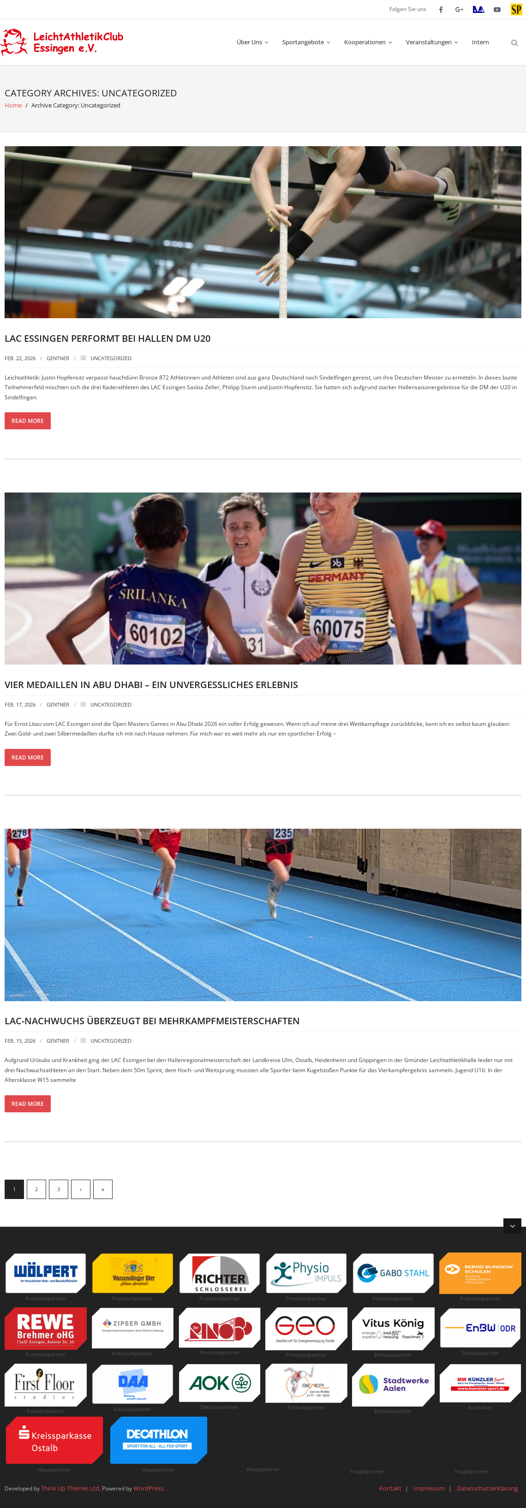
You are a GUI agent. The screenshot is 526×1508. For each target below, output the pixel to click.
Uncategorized (111, 358)
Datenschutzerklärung (487, 1488)
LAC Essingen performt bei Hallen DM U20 (107, 338)
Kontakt (390, 1488)
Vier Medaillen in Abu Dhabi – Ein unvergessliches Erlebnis (151, 684)
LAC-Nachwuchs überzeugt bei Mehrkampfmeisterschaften (152, 1021)
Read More (28, 421)
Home (13, 105)
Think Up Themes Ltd (70, 1488)
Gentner (58, 358)
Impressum (429, 1488)
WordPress (148, 1488)
